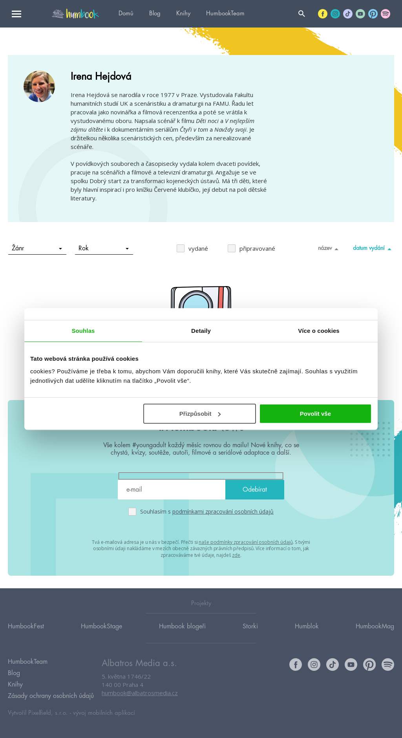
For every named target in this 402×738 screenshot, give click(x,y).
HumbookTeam (225, 14)
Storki (250, 626)
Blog (155, 14)
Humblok (307, 626)
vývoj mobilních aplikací (104, 713)
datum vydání (373, 248)
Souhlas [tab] (83, 330)
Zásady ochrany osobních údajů (51, 696)
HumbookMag (375, 626)
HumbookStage (101, 626)
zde (236, 555)
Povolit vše (315, 413)
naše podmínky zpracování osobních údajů (245, 542)
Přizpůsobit (200, 413)
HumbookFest (26, 626)
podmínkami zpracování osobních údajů (223, 511)
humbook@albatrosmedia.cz (140, 693)
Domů (126, 14)
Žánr (37, 248)
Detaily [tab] (201, 330)
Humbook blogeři (182, 626)
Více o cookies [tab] (319, 330)
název (329, 248)
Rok (104, 248)
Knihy (183, 14)
